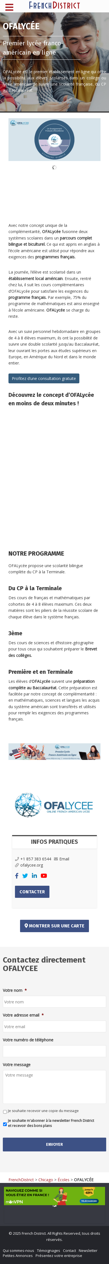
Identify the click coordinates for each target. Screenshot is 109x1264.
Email (61, 859)
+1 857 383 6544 (33, 859)
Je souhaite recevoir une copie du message (43, 1110)
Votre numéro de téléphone (28, 1039)
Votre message (16, 1064)
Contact (69, 1250)
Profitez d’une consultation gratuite (44, 378)
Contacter (32, 891)
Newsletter (88, 1250)
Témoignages (48, 1250)
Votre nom (15, 990)
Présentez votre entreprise (59, 1255)
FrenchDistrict (21, 1179)
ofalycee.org (29, 865)
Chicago (45, 1179)
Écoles (63, 1179)
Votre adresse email (23, 1015)
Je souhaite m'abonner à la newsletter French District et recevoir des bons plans (51, 1123)
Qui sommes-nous (18, 1250)
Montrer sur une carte (54, 926)
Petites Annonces (18, 1255)
